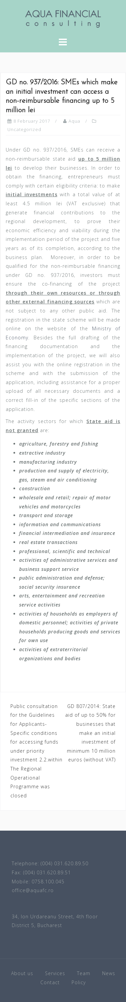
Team (83, 973)
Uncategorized (24, 129)
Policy (79, 982)
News (108, 973)
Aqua (74, 121)
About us (22, 973)
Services (55, 973)
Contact (50, 982)
